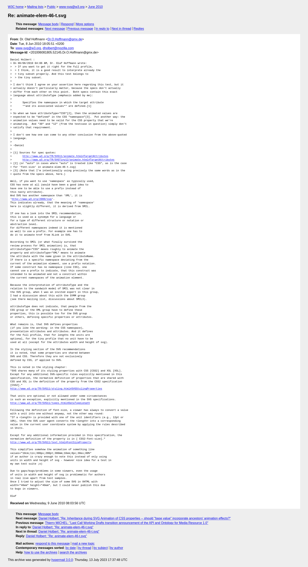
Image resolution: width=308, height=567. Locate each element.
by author (116, 547)
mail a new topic (83, 543)
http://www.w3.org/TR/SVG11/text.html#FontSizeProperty (50, 442)
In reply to (102, 28)
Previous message (80, 28)
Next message (55, 28)
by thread (84, 547)
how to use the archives (40, 552)
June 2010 (95, 6)
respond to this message (52, 543)
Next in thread (121, 28)
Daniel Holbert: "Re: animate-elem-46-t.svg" (62, 527)
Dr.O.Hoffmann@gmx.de (65, 39)
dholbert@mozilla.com (58, 48)
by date (70, 547)
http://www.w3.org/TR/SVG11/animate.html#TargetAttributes (65, 156)
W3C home (16, 6)
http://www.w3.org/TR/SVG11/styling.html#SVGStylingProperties (56, 389)
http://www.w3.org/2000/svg (32, 199)
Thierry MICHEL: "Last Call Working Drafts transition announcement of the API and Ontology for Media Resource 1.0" (126, 523)
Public (51, 6)
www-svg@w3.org (71, 6)
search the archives (73, 552)
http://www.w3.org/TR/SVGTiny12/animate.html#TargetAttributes (68, 160)
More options (85, 24)
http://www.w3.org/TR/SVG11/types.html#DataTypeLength (50, 403)
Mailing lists (35, 6)
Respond (67, 24)
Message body (48, 24)
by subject (101, 547)
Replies (139, 28)
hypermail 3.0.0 (62, 559)
